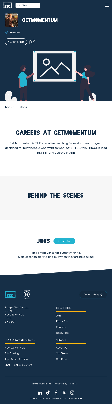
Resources (62, 332)
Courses (60, 327)
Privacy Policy (60, 383)
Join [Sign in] (58, 315)
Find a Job (62, 321)
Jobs (23, 107)
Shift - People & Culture (18, 364)
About (9, 107)
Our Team (62, 353)
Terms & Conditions (41, 383)
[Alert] (16, 41)
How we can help (15, 347)
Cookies (73, 383)
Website (15, 32)
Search (23, 5)
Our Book (61, 359)
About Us (61, 347)
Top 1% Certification (16, 359)
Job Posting (12, 353)
